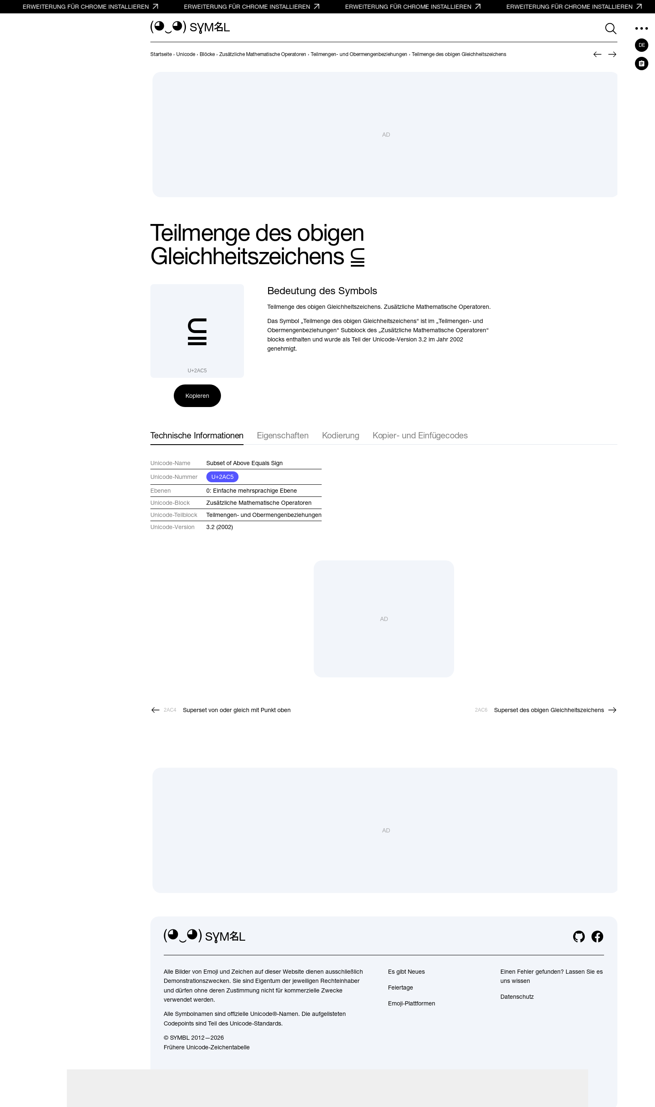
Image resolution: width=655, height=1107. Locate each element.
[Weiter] (612, 54)
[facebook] (597, 936)
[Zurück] (597, 54)
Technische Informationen (197, 435)
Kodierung (340, 435)
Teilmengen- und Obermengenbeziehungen (264, 515)
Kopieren (197, 395)
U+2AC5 (222, 476)
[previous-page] (161, 54)
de (642, 45)
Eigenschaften (282, 435)
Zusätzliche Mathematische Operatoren (259, 502)
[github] (579, 936)
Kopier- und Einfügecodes (420, 435)
